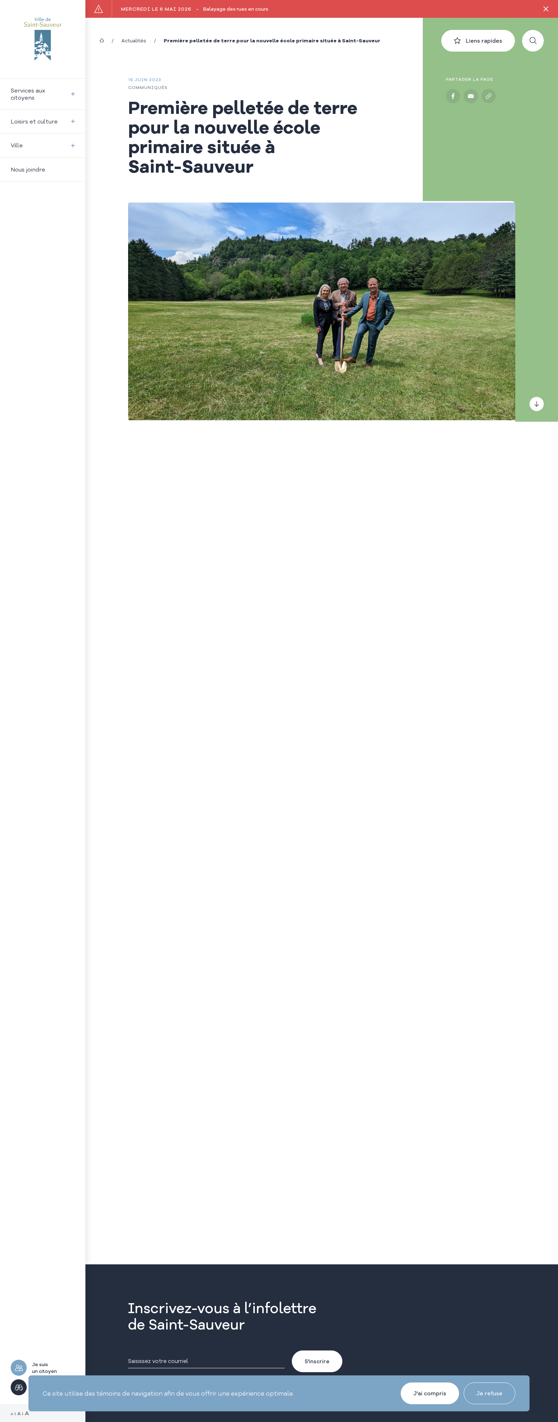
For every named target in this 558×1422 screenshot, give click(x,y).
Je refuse (489, 1393)
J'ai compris (430, 1393)
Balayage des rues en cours (194, 9)
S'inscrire (317, 1361)
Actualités (133, 40)
